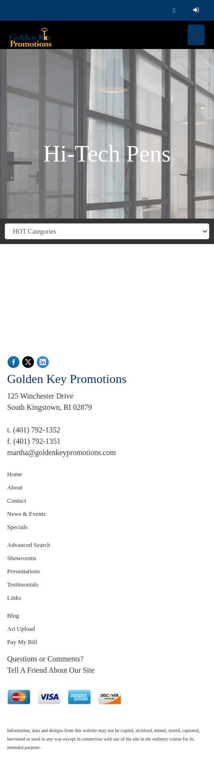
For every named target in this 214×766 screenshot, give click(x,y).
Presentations (23, 571)
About (15, 487)
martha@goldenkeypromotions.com (61, 452)
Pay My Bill (22, 641)
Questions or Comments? (45, 659)
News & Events (26, 513)
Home (14, 474)
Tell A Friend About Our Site (50, 670)
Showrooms (21, 558)
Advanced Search (28, 544)
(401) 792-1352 (36, 430)
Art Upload (21, 628)
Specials (17, 526)
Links (14, 597)
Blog (13, 615)
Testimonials (22, 584)
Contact (16, 500)
